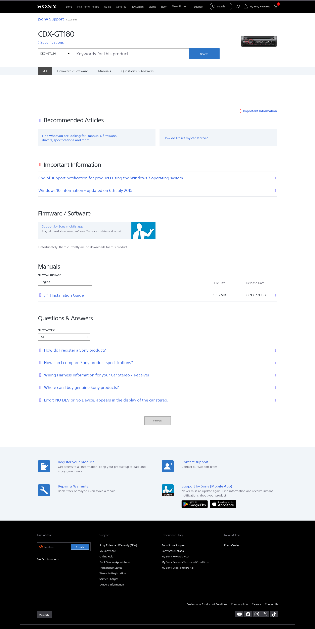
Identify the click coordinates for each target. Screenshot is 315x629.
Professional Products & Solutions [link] (207, 574)
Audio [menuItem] (107, 6)
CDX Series (71, 19)
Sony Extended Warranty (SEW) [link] (118, 515)
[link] (44, 585)
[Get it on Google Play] (196, 474)
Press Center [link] (231, 515)
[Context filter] (55, 53)
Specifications (52, 42)
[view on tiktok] (274, 584)
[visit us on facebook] (248, 584)
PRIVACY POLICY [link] (71, 603)
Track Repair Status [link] (110, 538)
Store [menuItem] (69, 6)
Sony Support (51, 19)
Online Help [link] (106, 526)
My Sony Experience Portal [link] (177, 538)
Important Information (260, 81)
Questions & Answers (137, 71)
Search (204, 54)
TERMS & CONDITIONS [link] (48, 603)
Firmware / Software (72, 71)
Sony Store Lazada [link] (173, 521)
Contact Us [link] (271, 574)
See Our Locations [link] (48, 529)
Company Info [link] (239, 574)
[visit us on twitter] (265, 584)
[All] (45, 71)
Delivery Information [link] (111, 554)
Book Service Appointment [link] (115, 532)
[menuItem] (198, 6)
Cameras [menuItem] (121, 6)
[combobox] (113, 53)
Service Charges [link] (108, 549)
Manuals (104, 71)
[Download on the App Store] (223, 474)
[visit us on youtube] (239, 584)
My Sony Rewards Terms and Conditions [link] (185, 532)
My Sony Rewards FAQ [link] (175, 526)
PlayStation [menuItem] (137, 6)
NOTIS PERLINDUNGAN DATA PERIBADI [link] (57, 607)
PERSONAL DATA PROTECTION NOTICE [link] (103, 603)
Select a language (49, 245)
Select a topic (46, 300)
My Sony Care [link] (107, 521)
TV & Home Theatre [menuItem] (88, 6)
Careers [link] (256, 574)
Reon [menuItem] (164, 6)
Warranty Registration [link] (112, 543)
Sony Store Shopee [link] (173, 515)
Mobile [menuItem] (152, 6)
